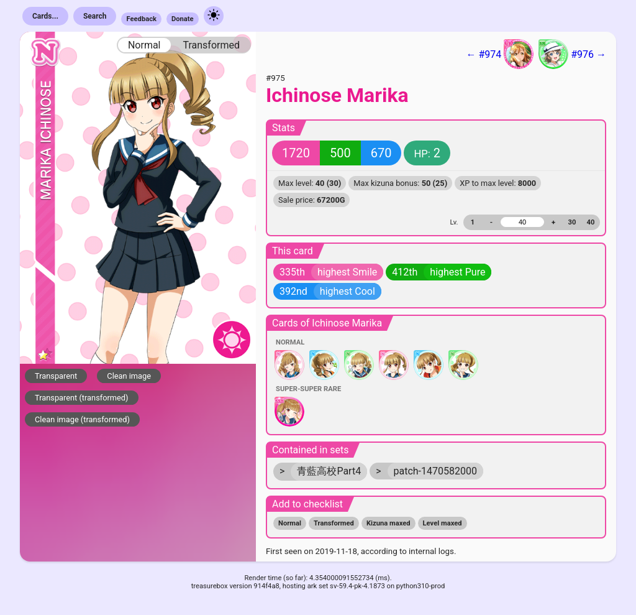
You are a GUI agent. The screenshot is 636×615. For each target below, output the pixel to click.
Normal (144, 45)
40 (591, 222)
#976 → (572, 54)
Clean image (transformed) (82, 419)
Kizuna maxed (388, 523)
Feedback (141, 19)
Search (95, 16)
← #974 (500, 54)
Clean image (129, 376)
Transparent (56, 376)
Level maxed (442, 523)
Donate (182, 19)
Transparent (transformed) (82, 397)
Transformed (211, 45)
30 (572, 222)
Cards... (45, 16)
